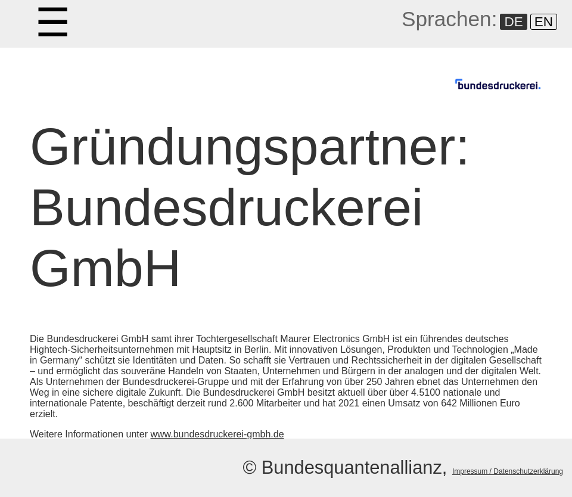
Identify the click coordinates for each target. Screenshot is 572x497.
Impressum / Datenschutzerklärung (507, 471)
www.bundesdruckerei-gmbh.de (217, 434)
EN (543, 21)
